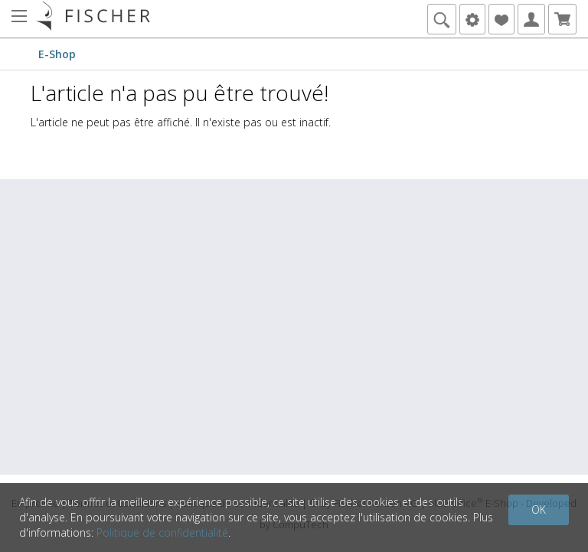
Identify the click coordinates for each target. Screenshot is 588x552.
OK (538, 509)
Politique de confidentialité (162, 532)
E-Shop (57, 54)
